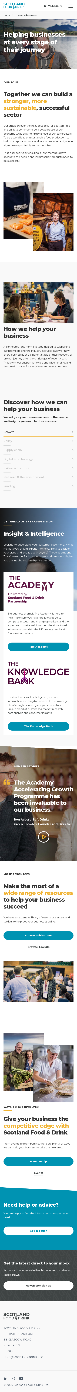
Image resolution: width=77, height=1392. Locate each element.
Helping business (28, 15)
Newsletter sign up (38, 1285)
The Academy (38, 646)
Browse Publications (38, 935)
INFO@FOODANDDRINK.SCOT (24, 1357)
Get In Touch (38, 1230)
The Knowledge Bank (38, 726)
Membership (38, 1161)
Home (9, 15)
